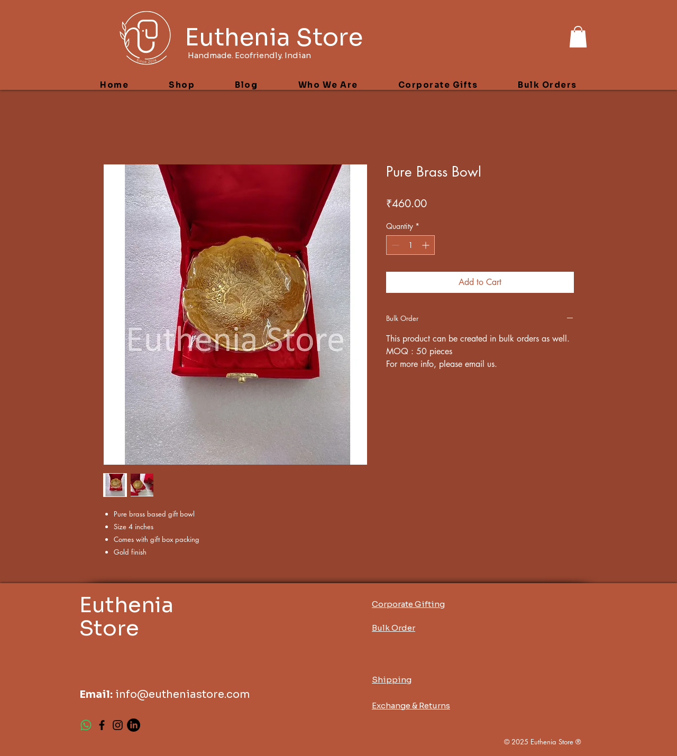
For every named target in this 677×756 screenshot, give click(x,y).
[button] (578, 37)
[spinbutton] (410, 245)
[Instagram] (117, 725)
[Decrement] (394, 245)
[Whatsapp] (86, 725)
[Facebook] (101, 725)
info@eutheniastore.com (182, 694)
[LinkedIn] (133, 725)
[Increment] (426, 245)
